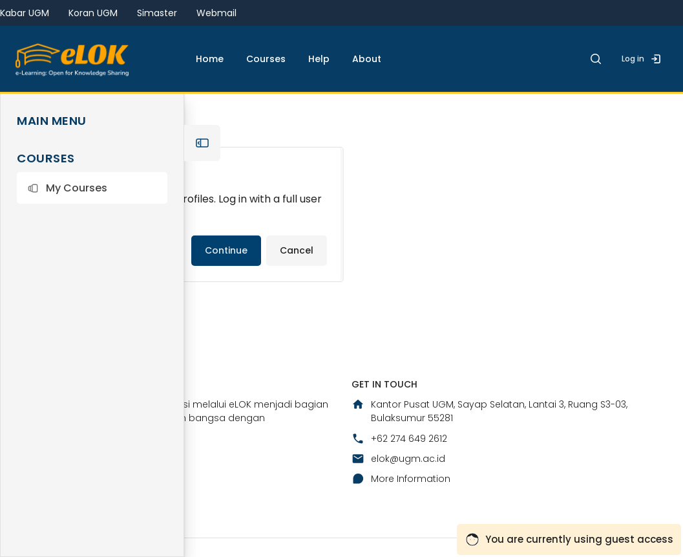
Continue (226, 250)
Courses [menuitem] (266, 58)
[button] (92, 188)
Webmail (216, 12)
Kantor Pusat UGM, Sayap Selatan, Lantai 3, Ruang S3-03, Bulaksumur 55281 (489, 411)
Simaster (157, 12)
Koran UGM (93, 12)
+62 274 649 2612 (399, 438)
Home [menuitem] (210, 58)
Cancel (296, 250)
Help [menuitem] (319, 58)
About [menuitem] (366, 58)
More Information (401, 478)
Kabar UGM (24, 12)
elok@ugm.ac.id (398, 458)
